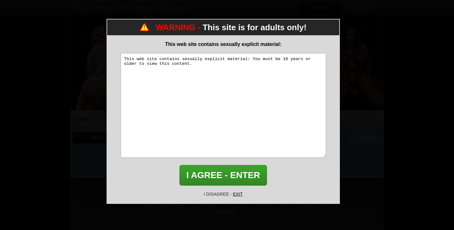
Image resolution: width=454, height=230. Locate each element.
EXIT (238, 194)
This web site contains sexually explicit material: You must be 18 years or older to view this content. (223, 105)
